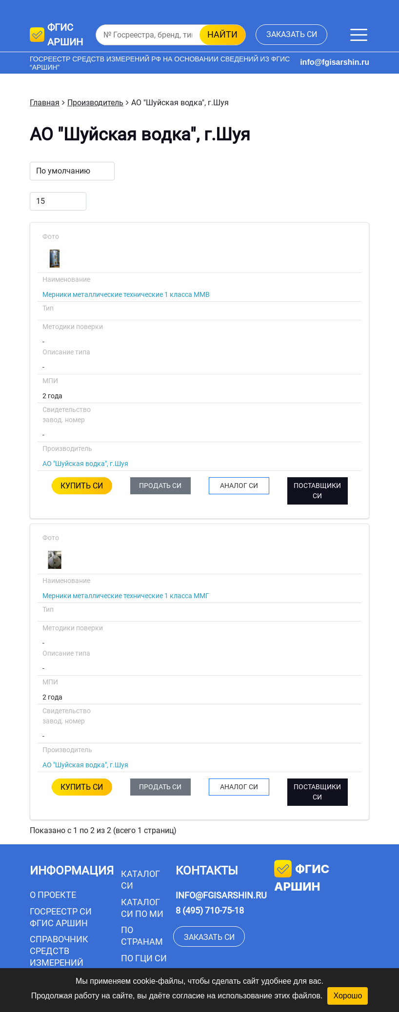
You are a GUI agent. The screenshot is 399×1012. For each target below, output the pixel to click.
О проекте (53, 895)
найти (222, 34)
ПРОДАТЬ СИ (160, 485)
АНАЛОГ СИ (239, 485)
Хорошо (347, 996)
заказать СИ (291, 34)
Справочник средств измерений (59, 951)
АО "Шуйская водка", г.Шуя (85, 463)
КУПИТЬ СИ (81, 485)
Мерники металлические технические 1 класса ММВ (126, 294)
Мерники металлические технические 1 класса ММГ (125, 596)
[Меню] (358, 35)
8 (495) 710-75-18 (210, 910)
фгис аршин (301, 877)
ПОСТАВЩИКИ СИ (317, 491)
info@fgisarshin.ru (334, 62)
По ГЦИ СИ (144, 958)
